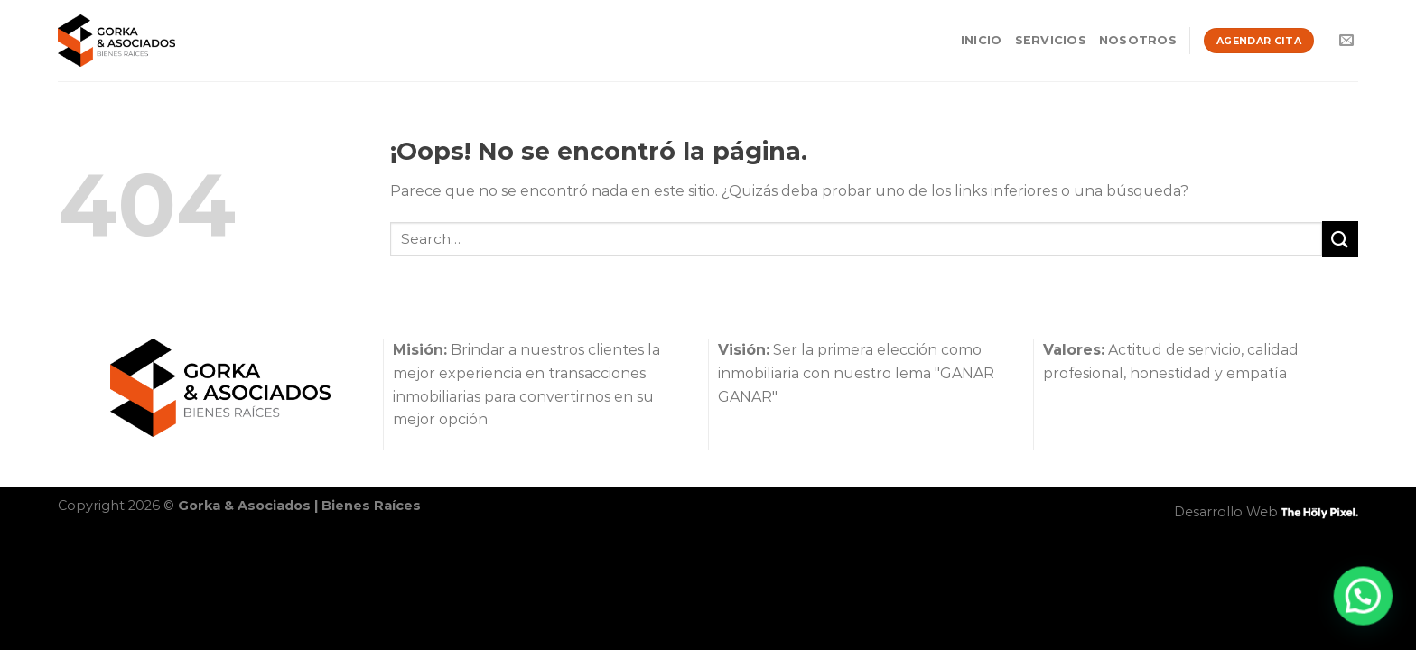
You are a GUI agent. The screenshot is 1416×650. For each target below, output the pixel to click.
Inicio (981, 40)
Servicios (1050, 40)
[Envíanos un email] (1346, 40)
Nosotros (1138, 40)
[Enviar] (1340, 238)
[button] (1366, 602)
